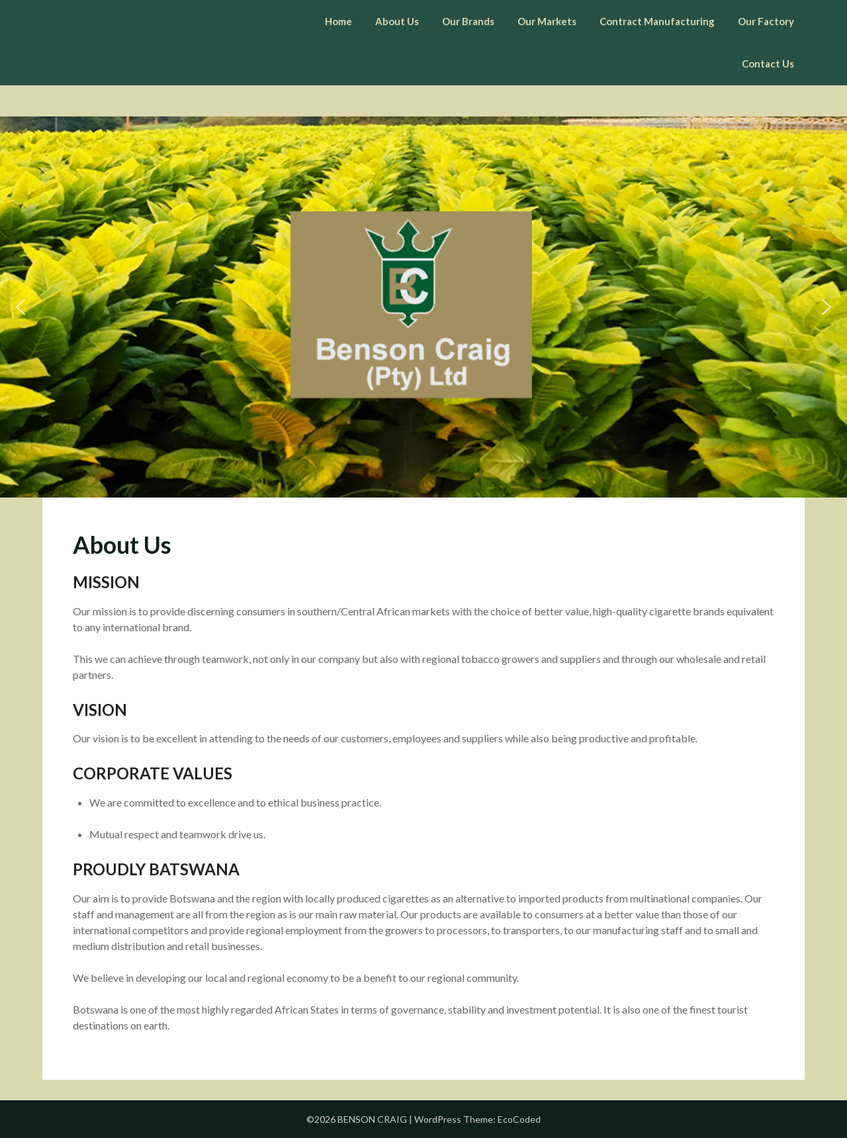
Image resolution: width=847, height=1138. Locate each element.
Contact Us (768, 63)
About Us (397, 21)
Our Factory (766, 21)
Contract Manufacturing (657, 21)
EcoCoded (519, 1119)
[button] (20, 307)
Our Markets (546, 21)
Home (338, 21)
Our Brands (468, 21)
